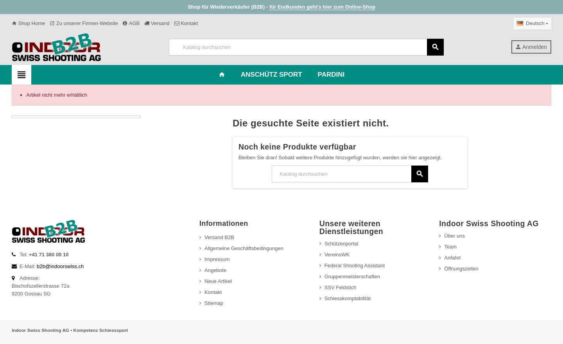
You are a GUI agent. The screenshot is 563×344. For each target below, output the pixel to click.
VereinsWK (337, 255)
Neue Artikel (218, 281)
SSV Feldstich (341, 287)
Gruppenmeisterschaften (352, 276)
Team (450, 247)
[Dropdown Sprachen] (532, 23)
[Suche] (306, 47)
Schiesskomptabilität (348, 298)
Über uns (454, 236)
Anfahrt (452, 258)
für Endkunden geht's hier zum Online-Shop (322, 7)
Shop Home (28, 23)
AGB (131, 23)
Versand (156, 23)
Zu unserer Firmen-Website (84, 23)
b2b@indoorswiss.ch (60, 266)
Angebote (215, 270)
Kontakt (186, 23)
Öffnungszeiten (461, 269)
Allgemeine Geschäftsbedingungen (243, 248)
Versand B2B (219, 237)
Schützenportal (342, 244)
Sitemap (213, 303)
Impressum (217, 259)
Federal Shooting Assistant (355, 265)
